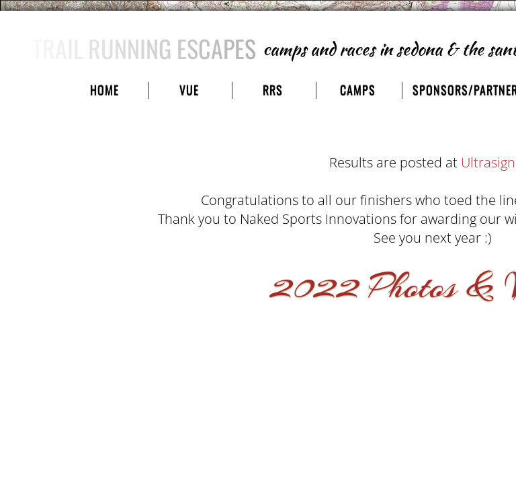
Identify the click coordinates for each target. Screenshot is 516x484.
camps (358, 90)
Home (104, 90)
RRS (273, 90)
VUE (189, 90)
